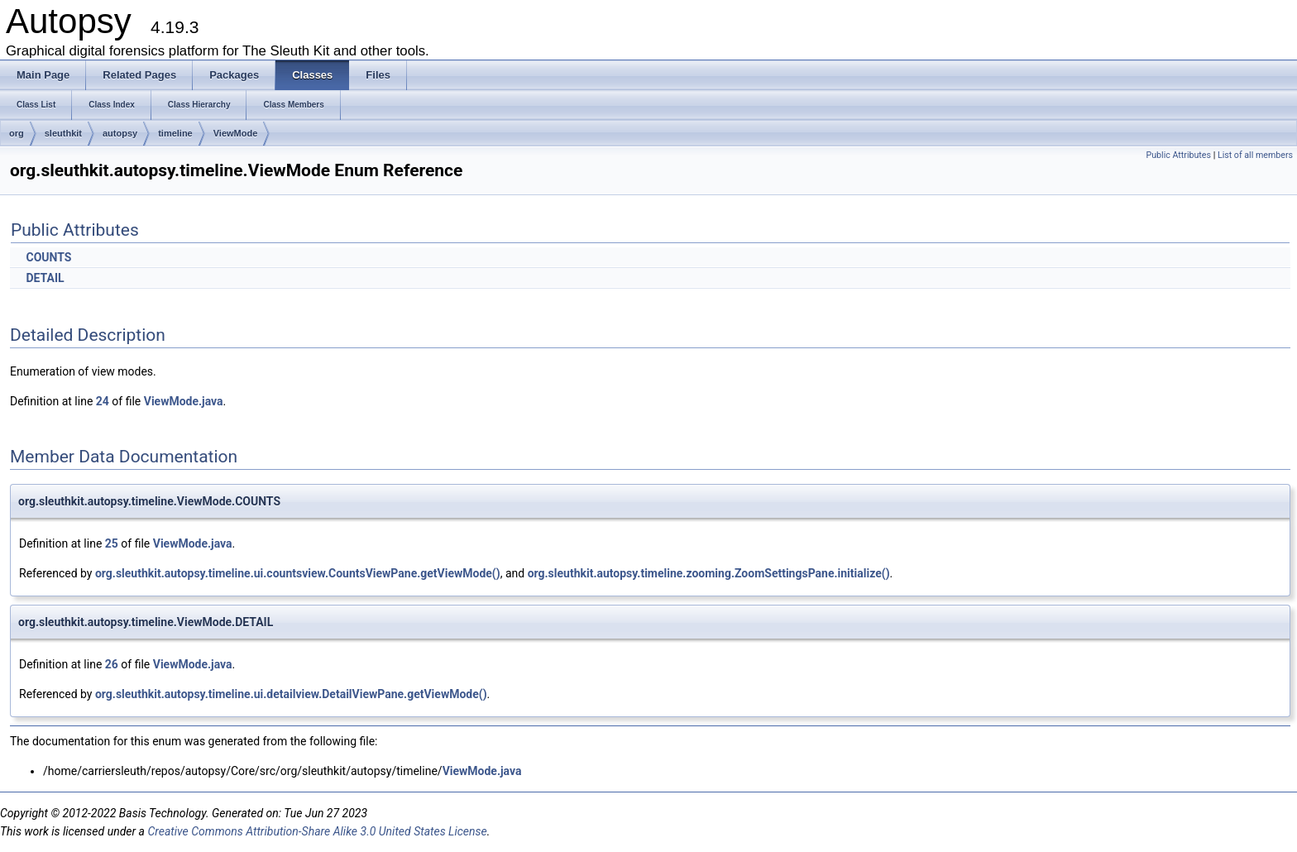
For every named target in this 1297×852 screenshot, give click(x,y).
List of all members (1255, 155)
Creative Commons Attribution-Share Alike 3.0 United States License (316, 831)
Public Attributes (1178, 155)
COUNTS (48, 257)
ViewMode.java (183, 401)
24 (102, 401)
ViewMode (235, 133)
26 (111, 664)
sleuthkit (63, 133)
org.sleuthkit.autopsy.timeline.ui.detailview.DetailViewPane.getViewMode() (291, 694)
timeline (175, 133)
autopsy (120, 133)
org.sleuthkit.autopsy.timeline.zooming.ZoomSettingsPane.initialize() (709, 573)
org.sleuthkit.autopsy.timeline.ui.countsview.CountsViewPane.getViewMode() (297, 573)
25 (111, 543)
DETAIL (45, 278)
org (16, 133)
